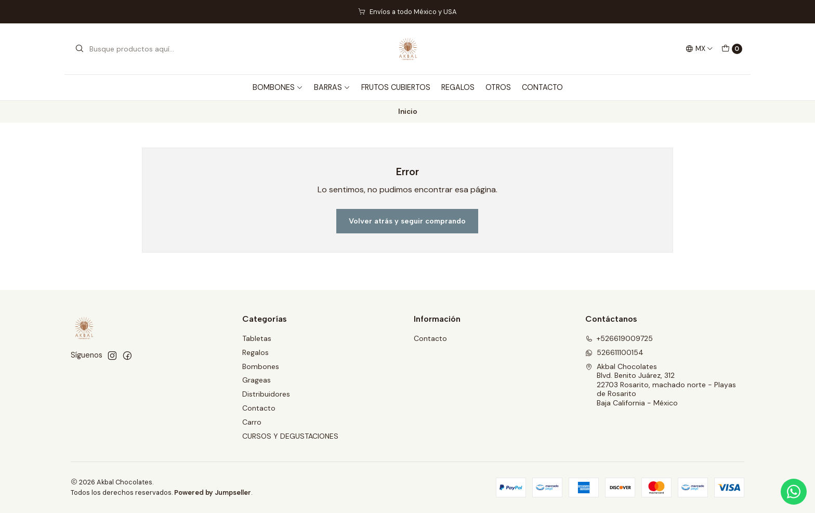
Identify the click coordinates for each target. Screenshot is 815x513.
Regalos (255, 352)
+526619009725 (619, 338)
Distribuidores (266, 394)
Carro (251, 422)
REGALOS (458, 87)
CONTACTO (542, 87)
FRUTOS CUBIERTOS (395, 87)
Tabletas (256, 338)
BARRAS (332, 87)
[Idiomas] (699, 49)
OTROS (498, 87)
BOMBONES (278, 87)
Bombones (260, 366)
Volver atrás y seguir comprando (407, 221)
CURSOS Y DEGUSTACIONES (290, 436)
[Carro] (731, 49)
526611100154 (614, 352)
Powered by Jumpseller (212, 492)
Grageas (256, 380)
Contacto (258, 408)
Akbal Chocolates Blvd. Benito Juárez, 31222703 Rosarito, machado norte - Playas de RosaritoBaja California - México (660, 384)
